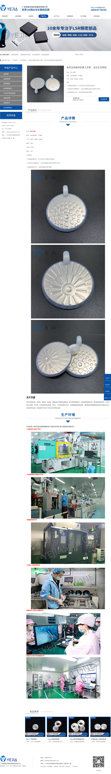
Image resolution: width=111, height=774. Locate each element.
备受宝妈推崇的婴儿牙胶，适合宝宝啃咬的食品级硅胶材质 (45, 60)
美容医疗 (7, 103)
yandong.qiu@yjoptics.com (13, 132)
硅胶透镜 (18, 16)
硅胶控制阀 (37, 749)
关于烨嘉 (83, 16)
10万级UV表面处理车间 (33, 565)
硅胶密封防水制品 (25, 54)
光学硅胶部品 (36, 54)
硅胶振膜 (7, 79)
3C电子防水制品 (9, 93)
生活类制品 (23, 60)
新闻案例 (70, 16)
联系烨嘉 (97, 16)
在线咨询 (104, 99)
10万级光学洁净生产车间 (33, 429)
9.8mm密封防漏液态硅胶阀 (78, 739)
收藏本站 (100, 1)
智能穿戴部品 (45, 54)
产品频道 (15, 60)
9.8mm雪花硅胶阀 (53, 739)
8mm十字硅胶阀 (31, 739)
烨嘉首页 (5, 16)
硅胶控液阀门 (15, 54)
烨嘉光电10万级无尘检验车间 (34, 610)
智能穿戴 (7, 98)
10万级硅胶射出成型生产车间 (34, 474)
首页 (8, 60)
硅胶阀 (31, 16)
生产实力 (57, 16)
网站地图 (107, 1)
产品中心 (43, 16)
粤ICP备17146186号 (64, 766)
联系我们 (94, 1)
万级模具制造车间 (31, 520)
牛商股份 (49, 766)
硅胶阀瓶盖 (8, 88)
